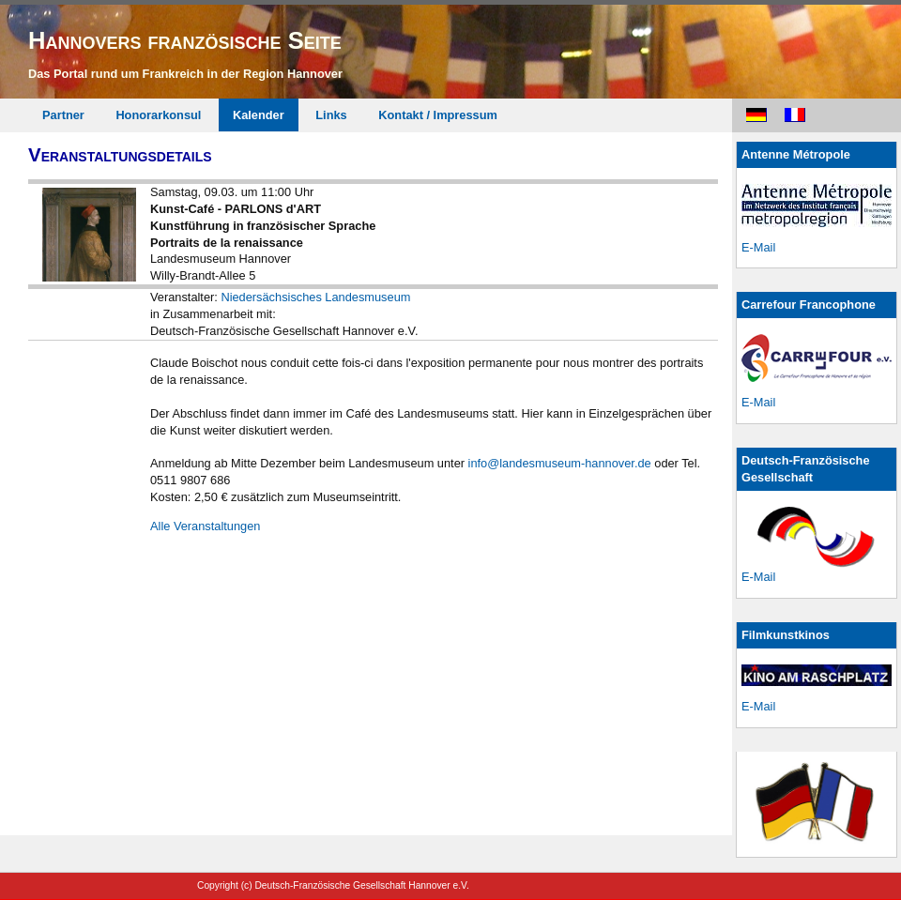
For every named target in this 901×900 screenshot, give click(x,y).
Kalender (258, 115)
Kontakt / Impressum (437, 115)
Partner (63, 115)
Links (330, 115)
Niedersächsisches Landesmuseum (315, 297)
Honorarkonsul (158, 115)
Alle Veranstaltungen (205, 526)
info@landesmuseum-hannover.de (559, 463)
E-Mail (758, 247)
